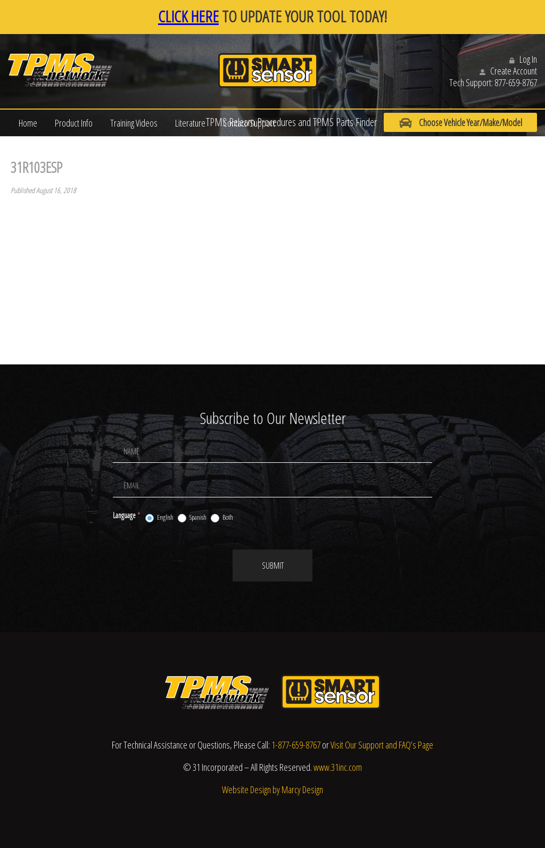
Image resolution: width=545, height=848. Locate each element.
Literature (190, 123)
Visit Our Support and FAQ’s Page (382, 744)
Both (222, 517)
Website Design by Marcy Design (272, 789)
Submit (273, 565)
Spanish (192, 517)
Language (126, 515)
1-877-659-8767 (295, 744)
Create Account (508, 70)
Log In (523, 59)
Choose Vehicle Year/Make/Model (456, 122)
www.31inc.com (337, 767)
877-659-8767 (515, 82)
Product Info (74, 123)
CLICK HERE (188, 16)
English (159, 517)
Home (28, 123)
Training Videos (134, 123)
